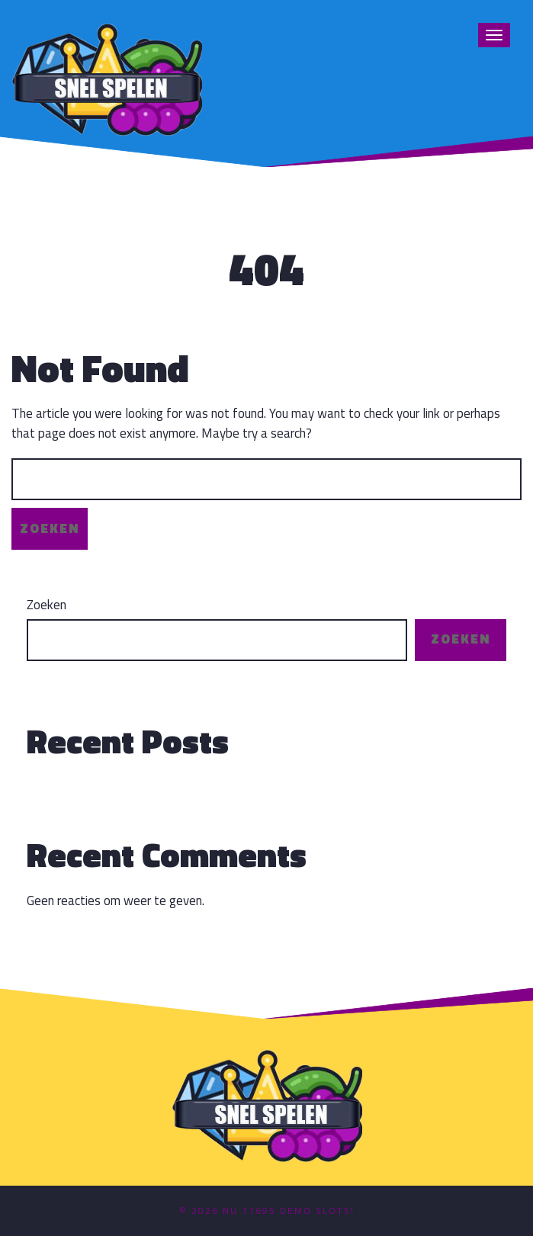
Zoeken (46, 605)
